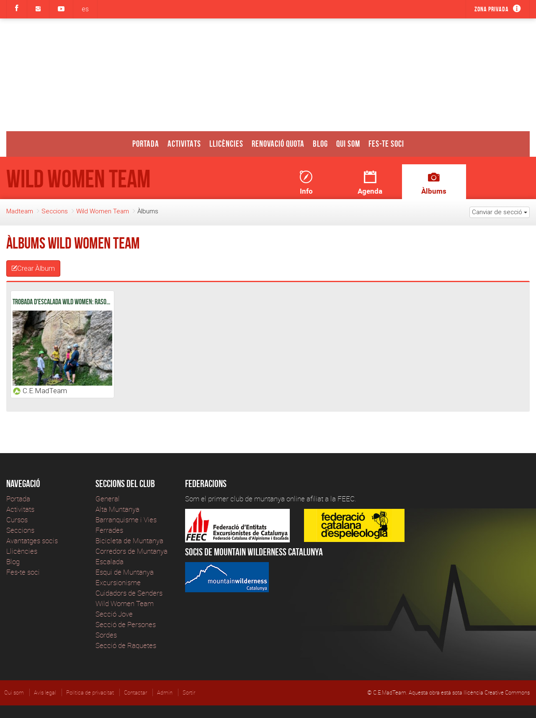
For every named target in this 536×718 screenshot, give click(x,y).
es (85, 9)
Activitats (184, 143)
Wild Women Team (102, 211)
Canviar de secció (499, 212)
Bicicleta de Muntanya (129, 540)
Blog (320, 143)
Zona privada (491, 9)
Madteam (19, 211)
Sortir (189, 692)
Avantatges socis (32, 540)
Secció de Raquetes (125, 645)
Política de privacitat (90, 692)
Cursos (17, 519)
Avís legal (45, 692)
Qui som (348, 143)
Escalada (109, 561)
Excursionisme (118, 582)
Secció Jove (114, 614)
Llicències (226, 143)
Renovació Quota (278, 143)
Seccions (54, 211)
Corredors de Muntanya (132, 551)
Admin (165, 692)
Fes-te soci (386, 143)
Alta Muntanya (117, 509)
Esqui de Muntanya (124, 572)
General (107, 498)
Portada (145, 143)
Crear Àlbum (33, 268)
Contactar (135, 692)
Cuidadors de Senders (128, 593)
